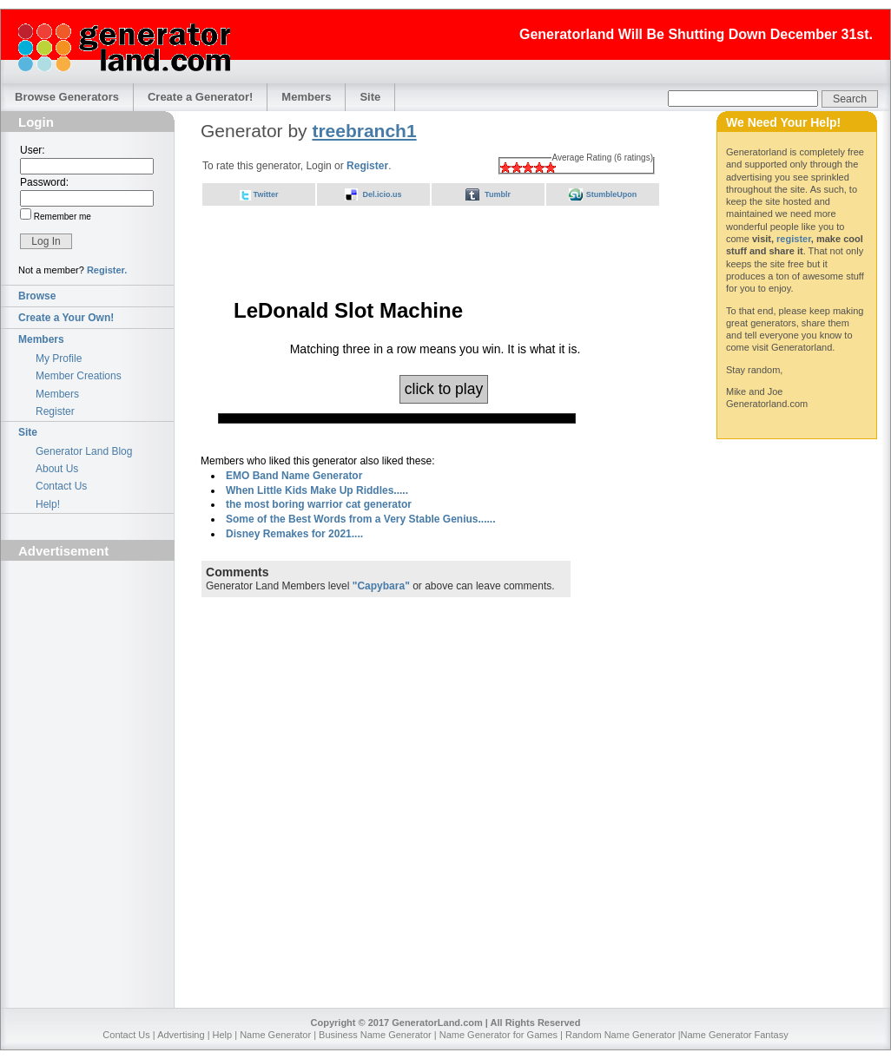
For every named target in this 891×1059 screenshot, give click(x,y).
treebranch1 (364, 131)
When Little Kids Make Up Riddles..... (317, 490)
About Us (57, 469)
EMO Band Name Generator (294, 476)
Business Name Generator (375, 1034)
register (793, 239)
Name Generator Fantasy (735, 1034)
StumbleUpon (611, 194)
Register (55, 411)
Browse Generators (67, 96)
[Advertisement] (88, 665)
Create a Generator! (200, 96)
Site (370, 96)
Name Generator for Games (498, 1034)
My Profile (59, 358)
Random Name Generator (620, 1034)
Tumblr (498, 194)
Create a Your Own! (66, 318)
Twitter (266, 194)
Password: (44, 182)
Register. (107, 270)
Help (223, 1034)
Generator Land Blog (84, 451)
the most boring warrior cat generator (319, 504)
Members (306, 96)
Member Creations (79, 376)
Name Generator (275, 1034)
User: (32, 150)
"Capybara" (381, 586)
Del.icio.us (381, 194)
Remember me (61, 216)
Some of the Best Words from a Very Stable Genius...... (361, 519)
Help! (48, 504)
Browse (37, 296)
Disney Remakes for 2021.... (294, 534)
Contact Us (61, 486)
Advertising (180, 1034)
